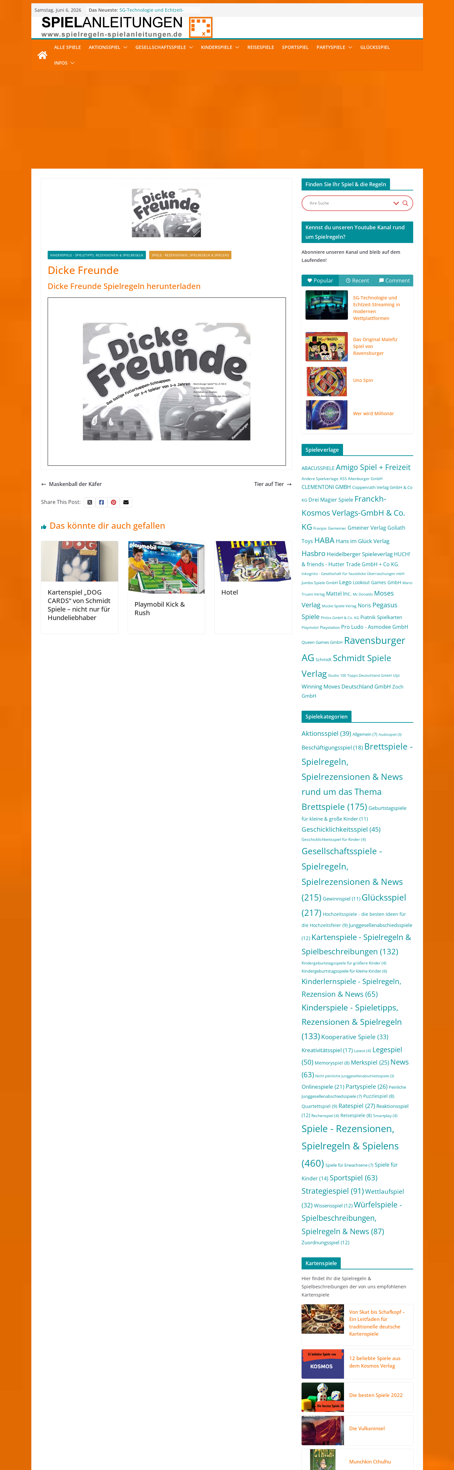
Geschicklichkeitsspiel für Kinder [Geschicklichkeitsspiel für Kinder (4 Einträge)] (334, 839)
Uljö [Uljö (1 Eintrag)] (396, 675)
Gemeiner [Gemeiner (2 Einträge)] (337, 528)
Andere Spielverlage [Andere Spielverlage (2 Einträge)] (320, 478)
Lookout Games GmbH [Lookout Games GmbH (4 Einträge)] (377, 582)
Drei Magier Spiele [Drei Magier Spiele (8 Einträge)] (330, 499)
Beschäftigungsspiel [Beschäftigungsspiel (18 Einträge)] (332, 747)
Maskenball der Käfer (71, 484)
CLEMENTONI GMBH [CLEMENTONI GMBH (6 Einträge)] (326, 487)
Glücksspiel (375, 47)
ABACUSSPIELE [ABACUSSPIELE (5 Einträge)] (318, 468)
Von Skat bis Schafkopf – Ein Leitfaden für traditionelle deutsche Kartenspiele (377, 1323)
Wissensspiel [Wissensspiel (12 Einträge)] (333, 1205)
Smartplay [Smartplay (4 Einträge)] (385, 1115)
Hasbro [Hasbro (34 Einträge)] (313, 553)
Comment (394, 280)
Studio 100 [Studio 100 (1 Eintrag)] (337, 675)
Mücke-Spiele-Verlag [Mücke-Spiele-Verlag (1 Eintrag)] (339, 606)
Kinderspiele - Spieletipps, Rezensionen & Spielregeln (96, 255)
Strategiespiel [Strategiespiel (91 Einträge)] (333, 1191)
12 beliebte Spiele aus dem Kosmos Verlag (374, 1362)
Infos (61, 63)
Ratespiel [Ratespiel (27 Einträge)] (356, 1105)
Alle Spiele (67, 47)
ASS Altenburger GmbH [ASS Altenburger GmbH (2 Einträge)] (361, 478)
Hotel (229, 592)
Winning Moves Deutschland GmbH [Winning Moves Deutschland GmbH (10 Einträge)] (346, 686)
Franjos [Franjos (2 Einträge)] (320, 528)
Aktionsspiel (104, 47)
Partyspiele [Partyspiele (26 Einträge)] (366, 1086)
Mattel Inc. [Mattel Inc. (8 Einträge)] (339, 593)
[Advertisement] (227, 119)
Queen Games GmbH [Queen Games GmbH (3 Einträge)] (322, 642)
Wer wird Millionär (373, 413)
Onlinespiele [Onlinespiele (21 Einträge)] (323, 1086)
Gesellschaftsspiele (160, 47)
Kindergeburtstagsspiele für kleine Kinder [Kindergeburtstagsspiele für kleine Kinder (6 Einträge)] (344, 971)
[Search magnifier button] (405, 203)
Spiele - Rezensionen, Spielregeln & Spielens (190, 255)
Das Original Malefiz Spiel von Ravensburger (375, 346)
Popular (320, 280)
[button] (124, 47)
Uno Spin (363, 380)
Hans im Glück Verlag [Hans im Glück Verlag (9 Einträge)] (362, 541)
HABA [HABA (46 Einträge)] (324, 540)
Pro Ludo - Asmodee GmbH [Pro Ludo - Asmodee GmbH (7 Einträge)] (374, 626)
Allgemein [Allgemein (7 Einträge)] (364, 734)
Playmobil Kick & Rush (159, 608)
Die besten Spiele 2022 (376, 1395)
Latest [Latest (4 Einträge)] (362, 1050)
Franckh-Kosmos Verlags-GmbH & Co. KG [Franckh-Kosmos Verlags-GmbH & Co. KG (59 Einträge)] (353, 512)
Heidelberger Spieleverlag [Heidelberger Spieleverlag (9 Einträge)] (360, 554)
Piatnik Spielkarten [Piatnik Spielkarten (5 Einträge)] (381, 617)
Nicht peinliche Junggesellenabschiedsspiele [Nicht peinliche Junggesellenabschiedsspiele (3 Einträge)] (354, 1076)
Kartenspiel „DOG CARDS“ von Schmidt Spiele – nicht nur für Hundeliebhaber (79, 605)
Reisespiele (260, 47)
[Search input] (350, 203)
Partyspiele (331, 47)
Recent (357, 280)
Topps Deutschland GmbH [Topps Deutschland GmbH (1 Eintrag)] (369, 675)
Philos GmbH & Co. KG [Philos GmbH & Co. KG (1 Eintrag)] (340, 617)
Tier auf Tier (273, 484)
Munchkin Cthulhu (370, 1461)
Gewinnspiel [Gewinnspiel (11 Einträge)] (341, 898)
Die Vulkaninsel (367, 1428)
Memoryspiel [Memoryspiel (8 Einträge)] (332, 1063)
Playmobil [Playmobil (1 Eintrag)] (310, 627)
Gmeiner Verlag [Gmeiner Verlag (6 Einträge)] (367, 527)
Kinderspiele (216, 47)
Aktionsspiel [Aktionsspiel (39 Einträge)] (326, 733)
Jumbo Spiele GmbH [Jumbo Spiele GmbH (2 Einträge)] (320, 582)
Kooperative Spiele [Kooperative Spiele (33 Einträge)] (354, 1037)
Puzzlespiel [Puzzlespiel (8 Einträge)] (378, 1096)
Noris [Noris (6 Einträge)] (364, 605)
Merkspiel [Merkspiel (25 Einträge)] (370, 1062)
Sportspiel (295, 47)
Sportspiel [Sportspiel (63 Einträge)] (353, 1177)
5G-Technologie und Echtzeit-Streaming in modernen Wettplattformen (376, 308)
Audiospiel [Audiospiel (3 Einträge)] (390, 734)
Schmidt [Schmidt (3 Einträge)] (324, 659)
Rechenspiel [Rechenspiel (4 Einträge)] (325, 1115)
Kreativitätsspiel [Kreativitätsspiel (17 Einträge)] (327, 1050)
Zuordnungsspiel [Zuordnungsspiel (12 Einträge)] (325, 1242)
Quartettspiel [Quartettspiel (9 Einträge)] (319, 1106)
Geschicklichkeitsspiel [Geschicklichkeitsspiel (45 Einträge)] (341, 829)
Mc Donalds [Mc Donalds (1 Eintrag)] (363, 594)
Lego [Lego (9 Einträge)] (345, 582)
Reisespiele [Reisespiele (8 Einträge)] (356, 1115)
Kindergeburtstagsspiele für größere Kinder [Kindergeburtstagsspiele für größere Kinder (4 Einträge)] (344, 963)
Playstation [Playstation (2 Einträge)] (330, 627)
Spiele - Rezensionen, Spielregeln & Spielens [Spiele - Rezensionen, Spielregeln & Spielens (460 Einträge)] (350, 1146)
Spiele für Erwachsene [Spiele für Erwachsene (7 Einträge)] (349, 1165)
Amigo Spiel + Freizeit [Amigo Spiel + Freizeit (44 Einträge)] (373, 467)
